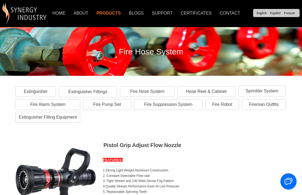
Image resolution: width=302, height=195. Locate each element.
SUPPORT (162, 13)
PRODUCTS (108, 13)
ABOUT (80, 13)
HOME (58, 13)
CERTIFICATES (196, 13)
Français (289, 13)
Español (275, 13)
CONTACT (230, 13)
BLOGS (136, 13)
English (262, 13)
